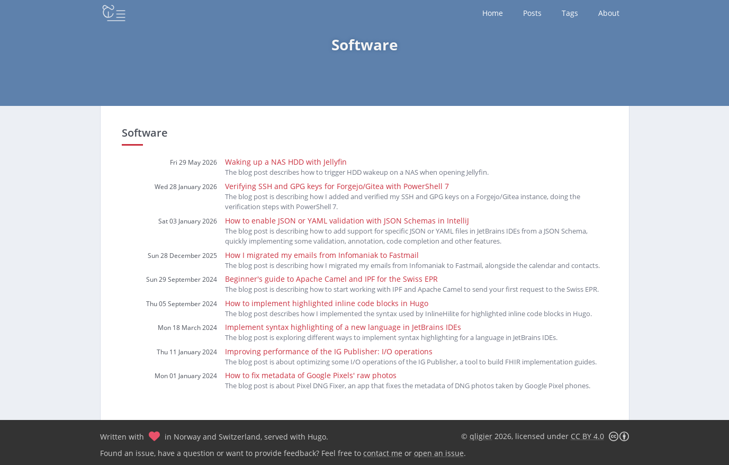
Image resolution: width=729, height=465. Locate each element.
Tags (570, 13)
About (608, 13)
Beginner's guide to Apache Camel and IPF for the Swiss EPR (331, 279)
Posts (532, 13)
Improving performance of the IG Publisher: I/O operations (329, 351)
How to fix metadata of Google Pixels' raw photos (311, 375)
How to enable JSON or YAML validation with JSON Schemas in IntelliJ (347, 221)
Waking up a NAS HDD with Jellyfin (286, 162)
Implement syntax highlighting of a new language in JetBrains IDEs (343, 327)
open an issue (439, 453)
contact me (382, 453)
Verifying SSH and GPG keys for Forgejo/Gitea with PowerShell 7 (337, 186)
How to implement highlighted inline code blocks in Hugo (326, 303)
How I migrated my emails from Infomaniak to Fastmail (322, 255)
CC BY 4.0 (587, 436)
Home (492, 13)
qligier (481, 436)
